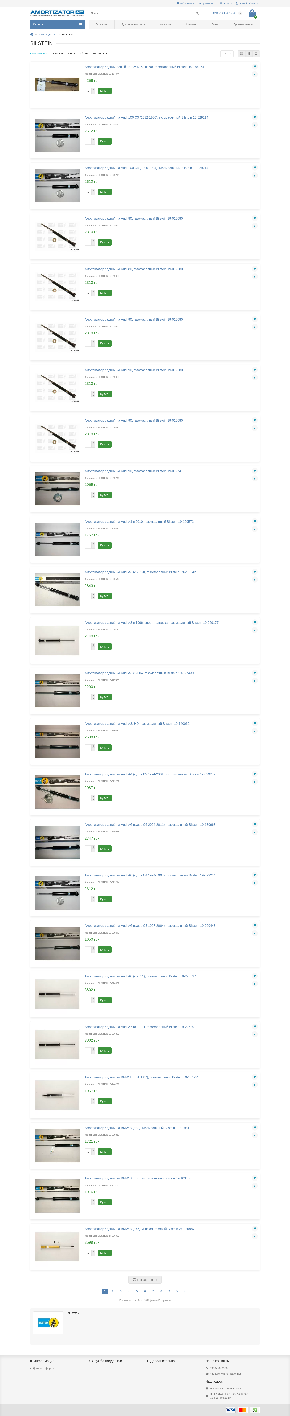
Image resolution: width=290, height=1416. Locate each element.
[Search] (145, 13)
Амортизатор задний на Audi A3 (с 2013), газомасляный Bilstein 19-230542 (140, 572)
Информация (42, 1361)
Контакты (191, 24)
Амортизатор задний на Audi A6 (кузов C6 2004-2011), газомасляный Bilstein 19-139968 (150, 824)
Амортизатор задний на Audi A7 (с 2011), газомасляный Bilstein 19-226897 (140, 1027)
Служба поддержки (105, 1361)
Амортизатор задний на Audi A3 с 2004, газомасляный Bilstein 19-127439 (139, 673)
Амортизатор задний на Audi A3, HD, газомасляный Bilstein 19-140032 (137, 723)
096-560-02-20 (219, 1368)
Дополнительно (161, 1361)
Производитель (47, 34)
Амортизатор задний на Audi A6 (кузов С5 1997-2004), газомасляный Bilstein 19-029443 (150, 925)
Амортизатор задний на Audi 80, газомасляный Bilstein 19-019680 (134, 218)
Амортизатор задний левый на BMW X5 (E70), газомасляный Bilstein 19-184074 (144, 67)
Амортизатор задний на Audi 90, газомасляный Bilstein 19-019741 (134, 471)
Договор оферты (43, 1368)
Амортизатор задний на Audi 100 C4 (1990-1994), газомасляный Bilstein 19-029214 (146, 168)
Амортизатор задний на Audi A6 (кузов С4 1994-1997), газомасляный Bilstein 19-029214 (150, 875)
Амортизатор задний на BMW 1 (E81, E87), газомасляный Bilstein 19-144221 (142, 1077)
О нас (215, 24)
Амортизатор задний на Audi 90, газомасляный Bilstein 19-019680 (134, 319)
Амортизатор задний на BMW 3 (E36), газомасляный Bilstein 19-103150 (138, 1178)
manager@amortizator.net (225, 1373)
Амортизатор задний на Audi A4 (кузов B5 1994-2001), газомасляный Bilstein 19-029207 (150, 774)
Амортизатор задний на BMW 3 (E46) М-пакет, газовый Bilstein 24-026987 (140, 1229)
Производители (243, 24)
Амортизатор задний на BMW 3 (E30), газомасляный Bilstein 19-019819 (138, 1128)
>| (185, 1291)
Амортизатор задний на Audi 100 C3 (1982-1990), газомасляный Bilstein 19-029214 (146, 117)
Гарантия (101, 24)
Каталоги (165, 24)
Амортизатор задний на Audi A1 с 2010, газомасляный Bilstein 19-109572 (139, 521)
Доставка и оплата (133, 24)
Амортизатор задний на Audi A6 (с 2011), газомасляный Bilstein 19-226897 (140, 976)
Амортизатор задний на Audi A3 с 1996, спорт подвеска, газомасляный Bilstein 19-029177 (152, 622)
